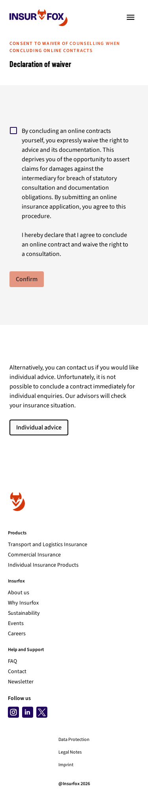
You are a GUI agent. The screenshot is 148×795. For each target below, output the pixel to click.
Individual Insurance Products (43, 565)
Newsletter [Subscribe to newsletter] (21, 681)
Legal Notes (70, 752)
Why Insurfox (23, 603)
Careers (17, 633)
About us (18, 592)
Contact (17, 671)
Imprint (65, 765)
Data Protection (74, 740)
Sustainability (24, 613)
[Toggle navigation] (131, 17)
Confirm (26, 279)
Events (16, 623)
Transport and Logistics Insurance (47, 544)
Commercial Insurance (34, 554)
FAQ (12, 661)
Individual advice (39, 427)
